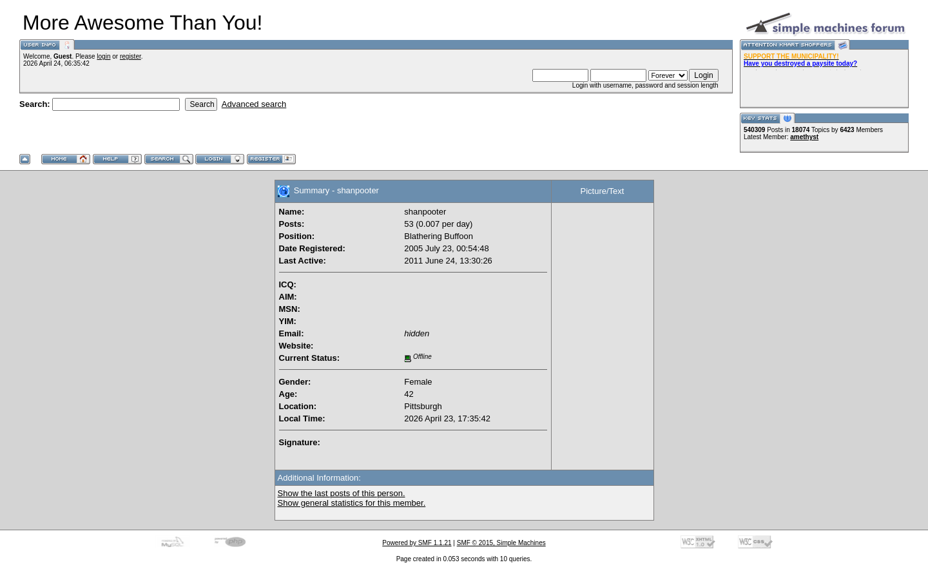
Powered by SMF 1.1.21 (416, 542)
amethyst (804, 136)
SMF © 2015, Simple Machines (501, 542)
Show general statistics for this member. (352, 503)
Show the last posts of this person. (341, 493)
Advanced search (254, 104)
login (103, 56)
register (130, 56)
